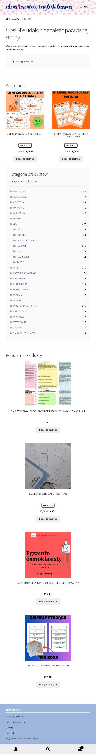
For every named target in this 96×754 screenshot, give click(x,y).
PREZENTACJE (20, 311)
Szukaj (48, 749)
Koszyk (74, 747)
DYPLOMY (17, 218)
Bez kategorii (19, 196)
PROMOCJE (19, 316)
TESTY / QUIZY (20, 322)
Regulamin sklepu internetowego (22, 738)
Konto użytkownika (15, 722)
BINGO (20, 229)
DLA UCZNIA (19, 213)
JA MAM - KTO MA (25, 240)
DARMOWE (18, 207)
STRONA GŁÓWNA (14, 716)
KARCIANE (22, 246)
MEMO (20, 251)
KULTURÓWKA (20, 284)
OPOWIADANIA (20, 289)
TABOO (20, 262)
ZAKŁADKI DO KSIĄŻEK (24, 333)
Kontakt (10, 733)
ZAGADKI (17, 327)
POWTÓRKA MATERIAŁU (25, 305)
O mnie (9, 727)
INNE (15, 267)
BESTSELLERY (20, 191)
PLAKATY (17, 294)
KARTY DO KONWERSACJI (25, 273)
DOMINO (21, 235)
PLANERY (17, 300)
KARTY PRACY (20, 278)
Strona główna (15, 19)
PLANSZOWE (23, 256)
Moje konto (16, 749)
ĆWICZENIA (18, 202)
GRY (15, 224)
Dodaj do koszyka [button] (25, 158)
